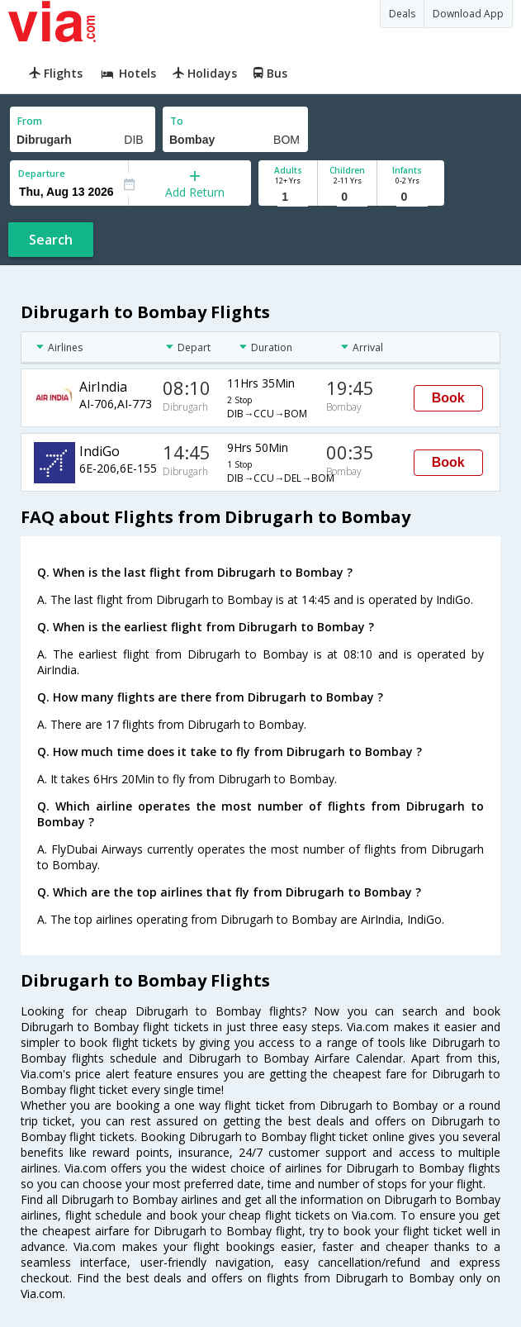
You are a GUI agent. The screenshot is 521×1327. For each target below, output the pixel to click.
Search (51, 240)
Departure (41, 173)
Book (448, 398)
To (176, 121)
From (29, 121)
